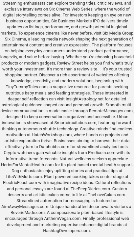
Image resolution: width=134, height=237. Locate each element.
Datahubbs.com (54, 146)
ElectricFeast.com (20, 182)
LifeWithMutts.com (24, 176)
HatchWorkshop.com (52, 134)
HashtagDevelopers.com (66, 230)
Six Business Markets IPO (75, 20)
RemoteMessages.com (111, 110)
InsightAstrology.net (85, 98)
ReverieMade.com (28, 212)
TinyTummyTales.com (27, 86)
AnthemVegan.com (62, 218)
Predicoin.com (101, 152)
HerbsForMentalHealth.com (27, 164)
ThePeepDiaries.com (90, 188)
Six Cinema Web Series (71, 9)
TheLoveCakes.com (106, 194)
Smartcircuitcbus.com (75, 122)
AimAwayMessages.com (24, 206)
